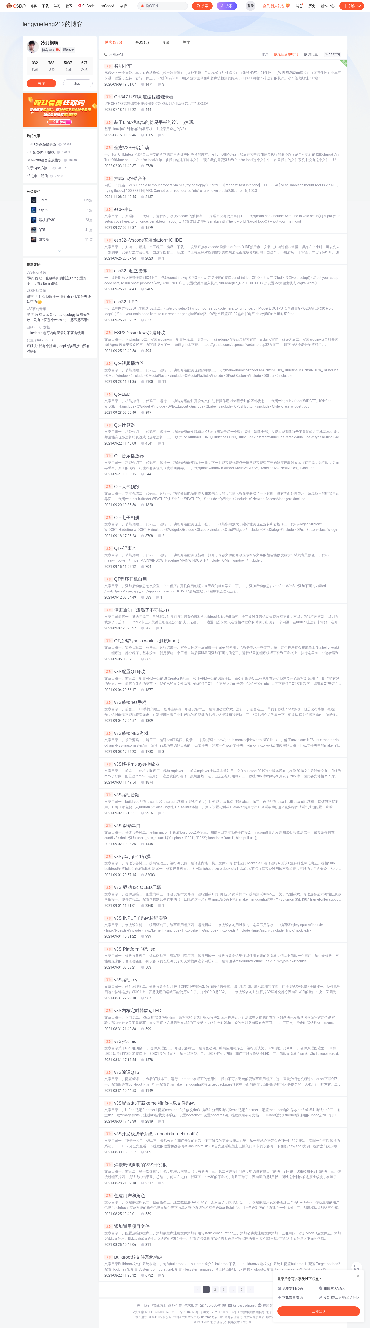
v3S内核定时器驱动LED (132, 1010)
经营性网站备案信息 (251, 1312)
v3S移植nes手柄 (125, 702)
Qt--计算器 (119, 425)
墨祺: (31, 278)
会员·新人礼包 (276, 5)
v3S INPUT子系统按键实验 (135, 918)
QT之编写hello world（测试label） (143, 640)
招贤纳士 (159, 1305)
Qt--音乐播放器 (124, 455)
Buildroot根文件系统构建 (133, 1257)
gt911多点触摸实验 (49, 144)
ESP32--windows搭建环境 (135, 332)
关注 (41, 83)
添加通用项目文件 (127, 1226)
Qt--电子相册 (121, 517)
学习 (57, 6)
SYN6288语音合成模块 (52, 160)
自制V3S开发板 (38, 327)
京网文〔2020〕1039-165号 (218, 1312)
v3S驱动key (120, 979)
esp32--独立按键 (125, 271)
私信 (77, 84)
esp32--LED (121, 301)
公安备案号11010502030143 (151, 1312)
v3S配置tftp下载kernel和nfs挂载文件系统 (149, 1103)
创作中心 (328, 6)
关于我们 (144, 1305)
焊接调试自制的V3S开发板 (135, 1164)
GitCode (86, 5)
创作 (351, 6)
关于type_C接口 (46, 168)
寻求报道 (191, 1305)
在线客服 (269, 1305)
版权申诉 (272, 1317)
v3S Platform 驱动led (129, 949)
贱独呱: (33, 346)
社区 (69, 6)
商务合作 (175, 1305)
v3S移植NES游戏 (126, 733)
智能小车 (118, 66)
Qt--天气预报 (121, 486)
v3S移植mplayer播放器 (132, 764)
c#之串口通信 (45, 176)
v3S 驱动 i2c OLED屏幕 (132, 887)
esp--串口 (118, 209)
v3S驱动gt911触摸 (127, 856)
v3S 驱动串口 (122, 825)
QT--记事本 (120, 548)
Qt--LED (117, 394)
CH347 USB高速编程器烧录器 (139, 96)
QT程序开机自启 (125, 579)
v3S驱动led (120, 1041)
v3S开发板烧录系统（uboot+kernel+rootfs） (152, 1133)
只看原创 (113, 54)
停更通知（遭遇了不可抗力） (138, 610)
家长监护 (141, 1317)
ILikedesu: (35, 333)
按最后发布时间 (286, 54)
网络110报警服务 (160, 1317)
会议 (123, 6)
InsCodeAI (107, 6)
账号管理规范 (233, 1317)
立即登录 (319, 1311)
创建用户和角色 (124, 1195)
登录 (250, 6)
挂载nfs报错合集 (125, 178)
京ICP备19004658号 (185, 1312)
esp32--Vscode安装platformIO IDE (143, 240)
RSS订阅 (332, 54)
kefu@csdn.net (244, 1305)
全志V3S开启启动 (126, 147)
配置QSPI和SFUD (40, 340)
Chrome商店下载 (212, 1317)
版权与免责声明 (254, 1317)
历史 (311, 6)
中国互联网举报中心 (186, 1317)
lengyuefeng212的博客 (53, 24)
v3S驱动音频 (121, 794)
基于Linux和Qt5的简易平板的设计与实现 (149, 122)
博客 (33, 6)
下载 (45, 6)
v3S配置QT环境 (125, 671)
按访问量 (311, 54)
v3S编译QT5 (121, 1072)
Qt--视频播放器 (124, 363)
